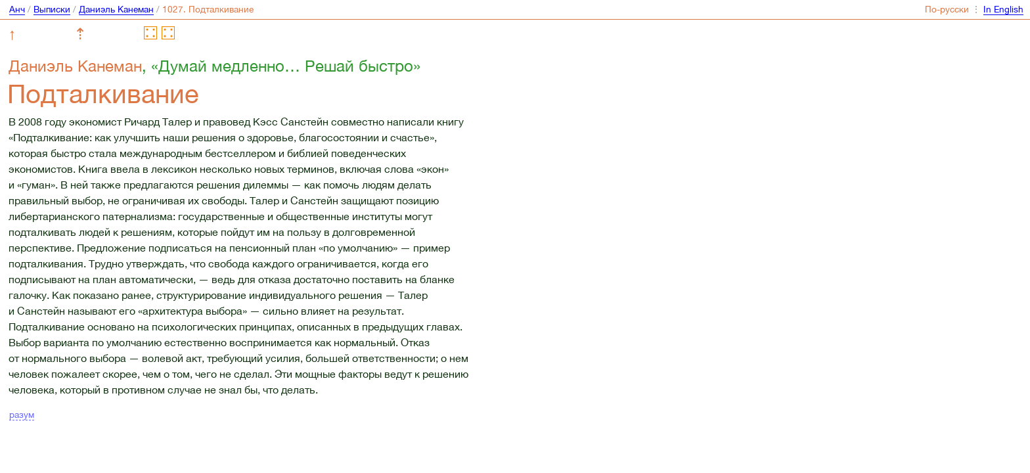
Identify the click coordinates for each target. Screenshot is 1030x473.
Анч (17, 9)
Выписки (52, 9)
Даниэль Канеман (116, 9)
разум (21, 414)
